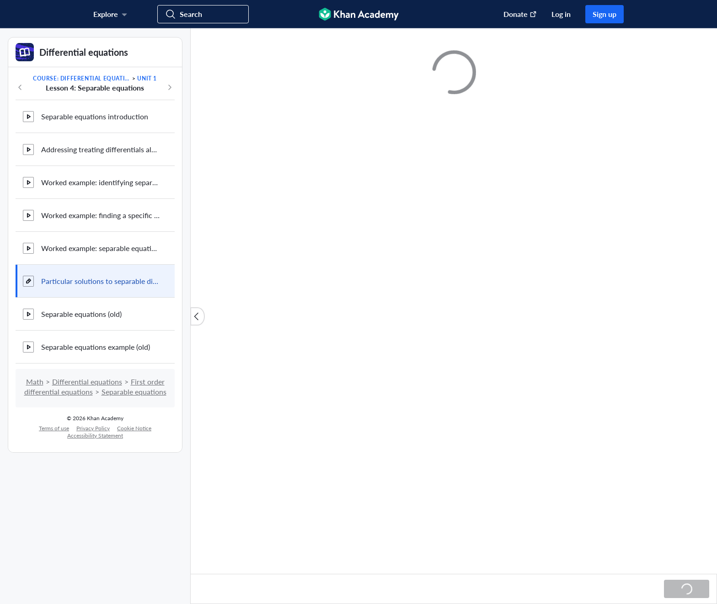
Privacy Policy (93, 428)
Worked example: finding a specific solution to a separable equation (100, 215)
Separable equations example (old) (95, 346)
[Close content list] (197, 316)
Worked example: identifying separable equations (100, 182)
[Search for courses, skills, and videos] (203, 14)
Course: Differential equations (82, 78)
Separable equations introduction (94, 116)
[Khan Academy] (359, 14)
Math (34, 381)
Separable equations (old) (81, 314)
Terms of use (54, 428)
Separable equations (134, 391)
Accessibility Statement (95, 435)
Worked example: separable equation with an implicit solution (100, 248)
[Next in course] (169, 87)
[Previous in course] (20, 87)
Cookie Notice (134, 428)
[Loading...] (686, 589)
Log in (561, 14)
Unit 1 (147, 78)
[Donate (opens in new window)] (515, 14)
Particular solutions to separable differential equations (100, 281)
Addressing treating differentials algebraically (100, 149)
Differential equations (87, 381)
